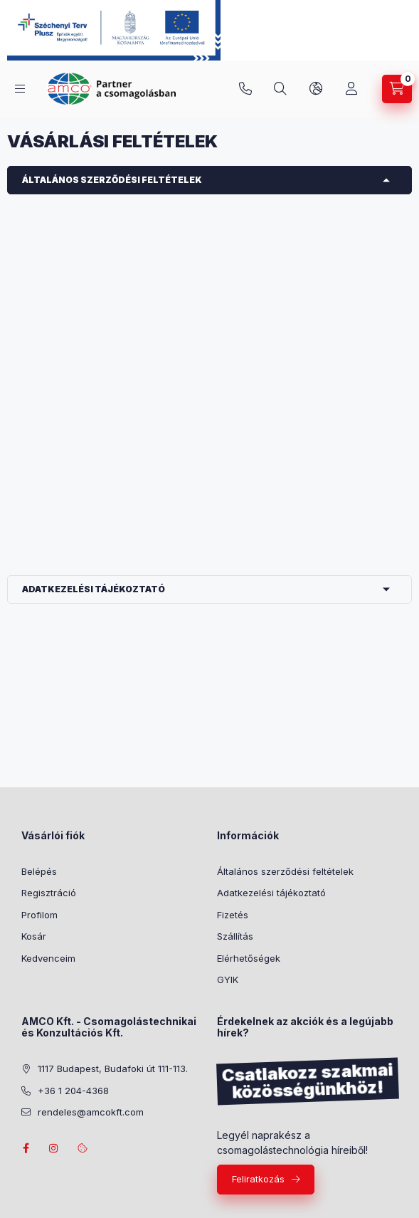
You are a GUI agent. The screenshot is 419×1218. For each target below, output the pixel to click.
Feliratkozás (258, 1179)
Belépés (39, 871)
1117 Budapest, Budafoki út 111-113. (113, 1068)
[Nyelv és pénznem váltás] (316, 89)
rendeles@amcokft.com (91, 1112)
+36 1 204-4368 (245, 89)
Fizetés (232, 914)
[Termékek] (20, 88)
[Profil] (351, 89)
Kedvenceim (48, 958)
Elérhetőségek (248, 958)
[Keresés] (280, 89)
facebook (25, 1148)
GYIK (227, 979)
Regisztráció (48, 892)
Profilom (39, 914)
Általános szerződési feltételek (112, 179)
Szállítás (235, 936)
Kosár (33, 936)
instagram (54, 1148)
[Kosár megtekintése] (397, 89)
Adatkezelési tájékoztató (93, 589)
